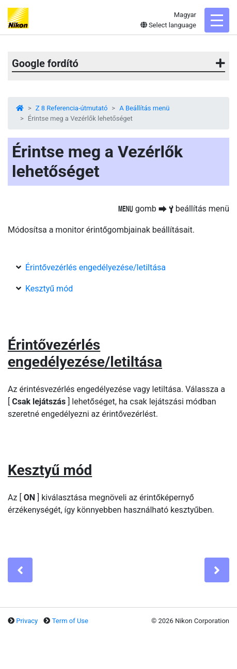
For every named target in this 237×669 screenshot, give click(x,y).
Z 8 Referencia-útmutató (72, 108)
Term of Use (70, 621)
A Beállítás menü (144, 108)
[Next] (216, 570)
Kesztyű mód (49, 288)
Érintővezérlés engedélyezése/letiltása (95, 267)
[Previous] (20, 570)
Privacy (27, 621)
